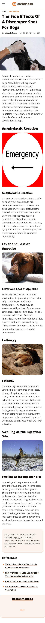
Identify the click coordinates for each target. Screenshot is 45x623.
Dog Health (14, 11)
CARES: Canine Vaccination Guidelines (22, 581)
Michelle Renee (11, 33)
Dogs (4, 11)
